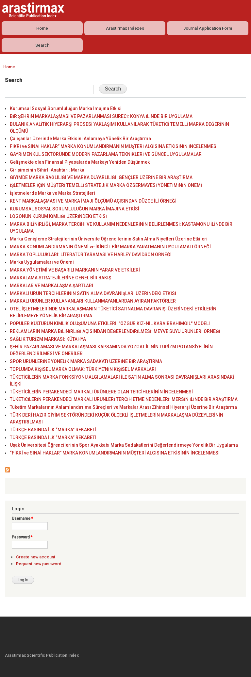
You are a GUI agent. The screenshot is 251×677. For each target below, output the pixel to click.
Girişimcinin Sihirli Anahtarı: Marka (47, 170)
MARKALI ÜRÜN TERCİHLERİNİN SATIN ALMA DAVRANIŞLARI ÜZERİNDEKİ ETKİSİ (93, 293)
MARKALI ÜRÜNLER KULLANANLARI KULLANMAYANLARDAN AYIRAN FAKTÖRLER (93, 301)
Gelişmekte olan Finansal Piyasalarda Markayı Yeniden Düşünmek (80, 162)
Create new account (35, 556)
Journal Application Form (207, 28)
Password (22, 537)
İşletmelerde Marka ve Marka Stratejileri (52, 193)
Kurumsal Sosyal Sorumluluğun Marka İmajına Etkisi (66, 108)
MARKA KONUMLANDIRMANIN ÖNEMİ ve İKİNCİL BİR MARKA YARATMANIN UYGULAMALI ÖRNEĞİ (110, 246)
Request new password (38, 563)
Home (42, 28)
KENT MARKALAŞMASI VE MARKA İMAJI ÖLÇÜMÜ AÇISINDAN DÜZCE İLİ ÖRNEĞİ (93, 201)
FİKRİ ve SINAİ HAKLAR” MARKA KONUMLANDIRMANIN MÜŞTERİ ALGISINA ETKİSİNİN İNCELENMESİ (114, 146)
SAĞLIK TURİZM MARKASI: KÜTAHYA (48, 339)
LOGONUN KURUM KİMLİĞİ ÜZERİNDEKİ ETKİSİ (58, 216)
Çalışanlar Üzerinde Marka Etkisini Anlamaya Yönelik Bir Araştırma (80, 138)
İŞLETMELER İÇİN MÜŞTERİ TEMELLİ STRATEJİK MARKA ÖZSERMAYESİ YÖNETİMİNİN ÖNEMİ (106, 185)
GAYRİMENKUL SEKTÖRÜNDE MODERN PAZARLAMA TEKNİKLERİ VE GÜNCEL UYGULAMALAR (106, 154)
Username (22, 518)
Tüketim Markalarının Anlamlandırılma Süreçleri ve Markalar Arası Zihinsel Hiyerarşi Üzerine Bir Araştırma (123, 407)
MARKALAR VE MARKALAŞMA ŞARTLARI (51, 285)
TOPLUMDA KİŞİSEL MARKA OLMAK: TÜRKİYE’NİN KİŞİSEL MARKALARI (83, 369)
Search (42, 45)
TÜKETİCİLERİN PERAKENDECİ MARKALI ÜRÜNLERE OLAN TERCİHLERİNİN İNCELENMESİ (101, 391)
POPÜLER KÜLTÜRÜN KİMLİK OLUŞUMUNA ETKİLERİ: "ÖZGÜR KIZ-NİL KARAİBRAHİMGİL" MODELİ (110, 323)
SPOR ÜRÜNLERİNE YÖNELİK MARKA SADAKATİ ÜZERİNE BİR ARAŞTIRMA (86, 361)
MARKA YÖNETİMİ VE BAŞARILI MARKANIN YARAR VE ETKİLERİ (75, 269)
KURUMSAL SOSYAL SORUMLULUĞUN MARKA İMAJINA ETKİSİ (74, 208)
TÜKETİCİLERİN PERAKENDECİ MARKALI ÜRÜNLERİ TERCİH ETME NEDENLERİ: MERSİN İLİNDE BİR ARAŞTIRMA (124, 399)
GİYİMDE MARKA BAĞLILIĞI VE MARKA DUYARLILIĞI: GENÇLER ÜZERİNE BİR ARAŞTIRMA (101, 177)
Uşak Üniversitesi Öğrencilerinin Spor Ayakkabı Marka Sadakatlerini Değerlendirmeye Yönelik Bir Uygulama (124, 445)
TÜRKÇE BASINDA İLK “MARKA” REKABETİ (53, 429)
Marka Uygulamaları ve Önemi (42, 262)
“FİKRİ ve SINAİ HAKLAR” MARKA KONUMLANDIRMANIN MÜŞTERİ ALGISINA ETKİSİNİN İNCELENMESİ (115, 452)
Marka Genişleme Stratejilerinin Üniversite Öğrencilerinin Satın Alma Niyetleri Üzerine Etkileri (109, 238)
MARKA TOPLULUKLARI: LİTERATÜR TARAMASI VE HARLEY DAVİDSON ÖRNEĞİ (91, 254)
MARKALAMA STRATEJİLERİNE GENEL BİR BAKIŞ (60, 277)
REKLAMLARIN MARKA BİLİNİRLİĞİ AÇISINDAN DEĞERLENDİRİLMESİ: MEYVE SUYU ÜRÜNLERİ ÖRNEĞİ (115, 331)
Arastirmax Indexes (125, 28)
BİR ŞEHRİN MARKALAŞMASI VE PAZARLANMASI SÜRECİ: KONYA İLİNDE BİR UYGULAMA (101, 116)
